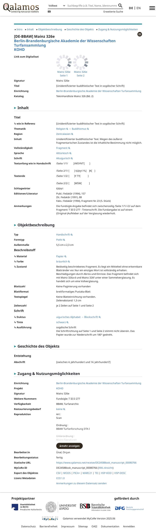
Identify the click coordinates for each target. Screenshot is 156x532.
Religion (62, 128)
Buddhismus (80, 128)
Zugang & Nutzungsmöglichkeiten (118, 29)
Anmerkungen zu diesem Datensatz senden (81, 483)
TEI (96, 473)
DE (131, 8)
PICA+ (76, 473)
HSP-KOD (106, 473)
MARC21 (87, 473)
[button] (152, 8)
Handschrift (64, 234)
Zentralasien (64, 134)
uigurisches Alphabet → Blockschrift (78, 317)
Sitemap (83, 526)
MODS (67, 473)
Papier (61, 256)
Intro (19, 29)
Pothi (60, 239)
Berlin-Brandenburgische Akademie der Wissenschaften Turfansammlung (65, 43)
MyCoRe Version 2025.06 (101, 518)
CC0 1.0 (60, 478)
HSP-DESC (120, 473)
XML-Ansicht (106, 467)
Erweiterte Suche (113, 11)
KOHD (19, 49)
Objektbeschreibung (50, 29)
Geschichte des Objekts (80, 29)
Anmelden (129, 526)
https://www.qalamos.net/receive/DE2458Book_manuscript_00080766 (96, 462)
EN (138, 8)
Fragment (63, 148)
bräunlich (63, 261)
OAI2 (94, 526)
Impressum (67, 526)
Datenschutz (28, 526)
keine (60, 409)
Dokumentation (110, 526)
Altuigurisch (64, 158)
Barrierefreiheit (48, 526)
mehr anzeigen (69, 446)
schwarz (62, 322)
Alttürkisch (63, 153)
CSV (58, 473)
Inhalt (30, 29)
